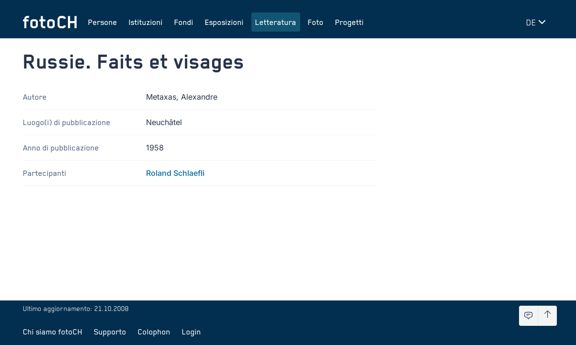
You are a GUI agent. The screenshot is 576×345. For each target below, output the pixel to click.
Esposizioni (224, 22)
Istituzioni (146, 22)
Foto (316, 22)
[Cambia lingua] (537, 22)
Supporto (110, 331)
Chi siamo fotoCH (52, 331)
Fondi (183, 22)
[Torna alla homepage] (50, 22)
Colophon (154, 331)
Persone (102, 22)
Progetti (349, 22)
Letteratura (275, 22)
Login (191, 331)
